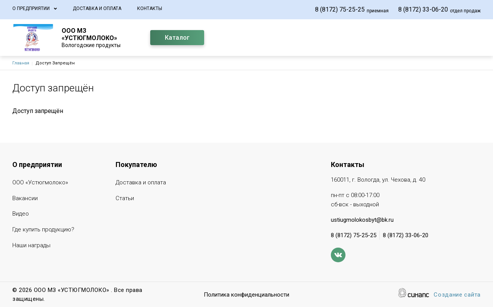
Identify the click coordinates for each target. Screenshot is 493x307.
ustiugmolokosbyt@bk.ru (362, 219)
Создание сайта (457, 295)
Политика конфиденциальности (246, 295)
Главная (20, 63)
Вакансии (25, 199)
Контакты (149, 8)
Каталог (177, 37)
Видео (20, 214)
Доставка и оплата (97, 8)
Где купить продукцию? (43, 230)
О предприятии (31, 8)
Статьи (125, 199)
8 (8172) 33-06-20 (423, 9)
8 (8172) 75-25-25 (340, 9)
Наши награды (31, 246)
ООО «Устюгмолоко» (40, 183)
